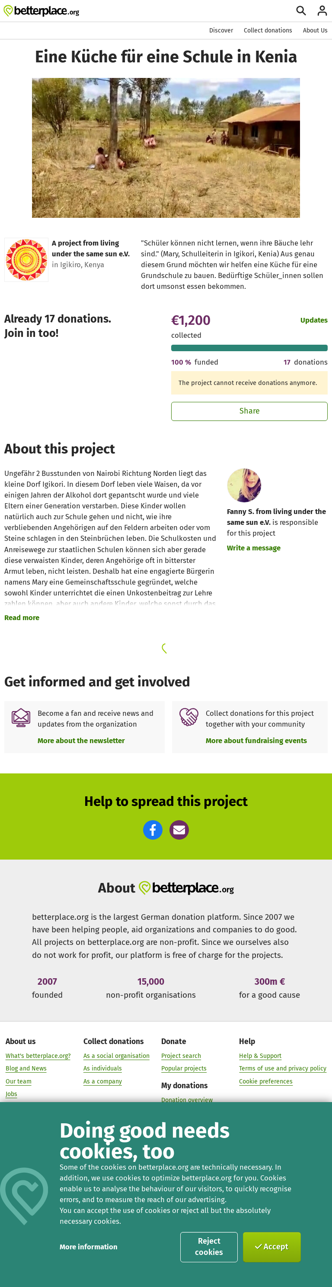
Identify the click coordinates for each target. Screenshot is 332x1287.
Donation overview (187, 1099)
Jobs (11, 1094)
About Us (315, 30)
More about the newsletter (81, 740)
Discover (221, 30)
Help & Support (260, 1055)
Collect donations (268, 30)
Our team (19, 1081)
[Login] (322, 10)
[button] (153, 830)
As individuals (102, 1068)
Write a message (254, 547)
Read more (21, 617)
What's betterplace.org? (38, 1055)
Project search (181, 1055)
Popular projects (184, 1068)
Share (249, 411)
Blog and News (26, 1068)
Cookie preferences (266, 1081)
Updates (314, 320)
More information (89, 1246)
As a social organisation (116, 1055)
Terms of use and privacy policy (282, 1068)
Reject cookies (209, 1246)
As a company (102, 1081)
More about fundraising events (256, 740)
